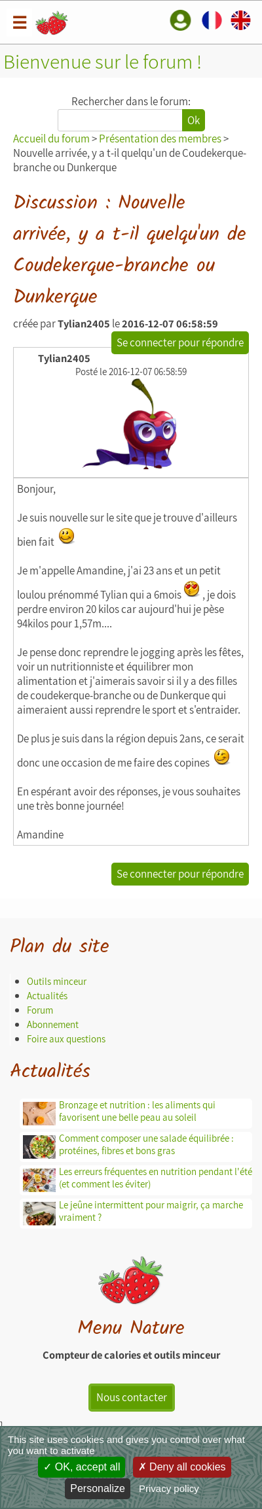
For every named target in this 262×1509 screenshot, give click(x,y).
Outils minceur (56, 981)
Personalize (97, 1488)
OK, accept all (81, 1466)
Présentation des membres (160, 138)
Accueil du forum (51, 138)
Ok (193, 120)
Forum (40, 1010)
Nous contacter (131, 1397)
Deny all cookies (182, 1466)
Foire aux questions (66, 1039)
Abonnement (53, 1024)
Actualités (47, 995)
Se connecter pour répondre (180, 342)
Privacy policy (169, 1488)
